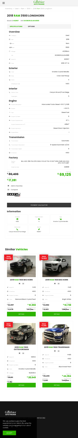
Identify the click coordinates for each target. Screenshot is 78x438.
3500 (28, 8)
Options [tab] (31, 26)
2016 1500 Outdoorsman (21, 348)
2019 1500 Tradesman (56, 347)
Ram (22, 8)
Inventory (8, 8)
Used (17, 8)
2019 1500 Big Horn (21, 280)
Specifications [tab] (16, 26)
